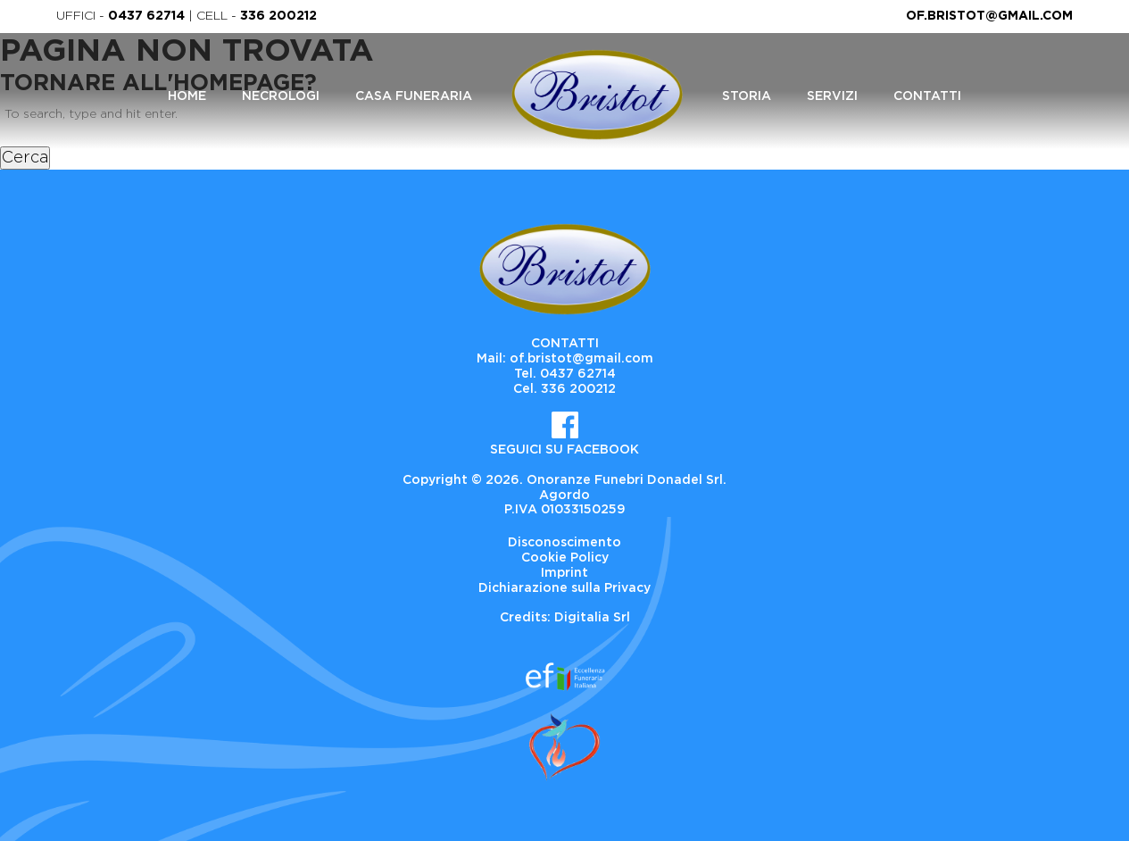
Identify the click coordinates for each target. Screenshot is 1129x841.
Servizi (832, 96)
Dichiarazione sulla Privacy (564, 588)
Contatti (927, 96)
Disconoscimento (564, 543)
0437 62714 (146, 16)
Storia (746, 96)
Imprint (564, 573)
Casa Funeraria (413, 96)
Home (187, 96)
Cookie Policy (565, 558)
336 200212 (278, 16)
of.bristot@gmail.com (989, 16)
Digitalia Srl (592, 618)
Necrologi (281, 96)
